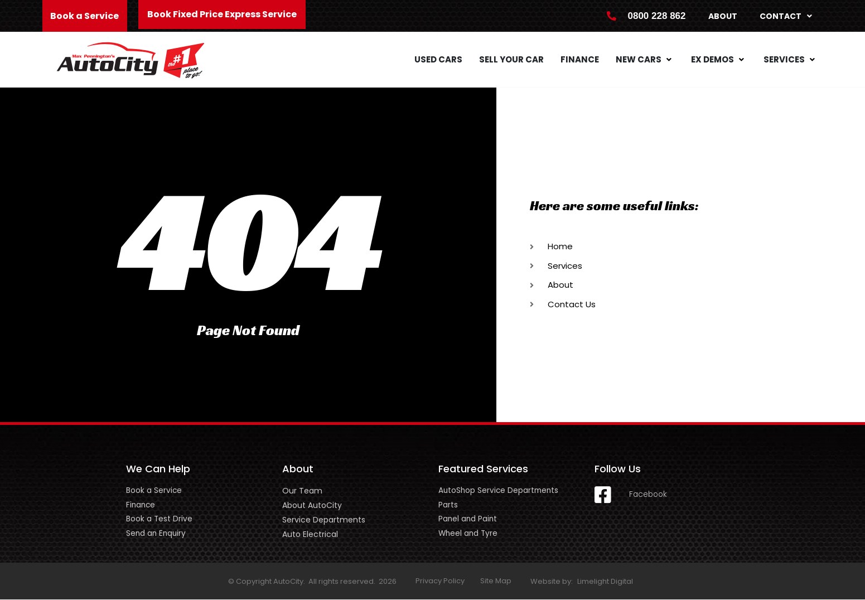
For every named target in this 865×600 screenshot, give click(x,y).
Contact (786, 16)
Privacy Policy (440, 581)
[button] (645, 60)
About (722, 16)
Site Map (495, 581)
